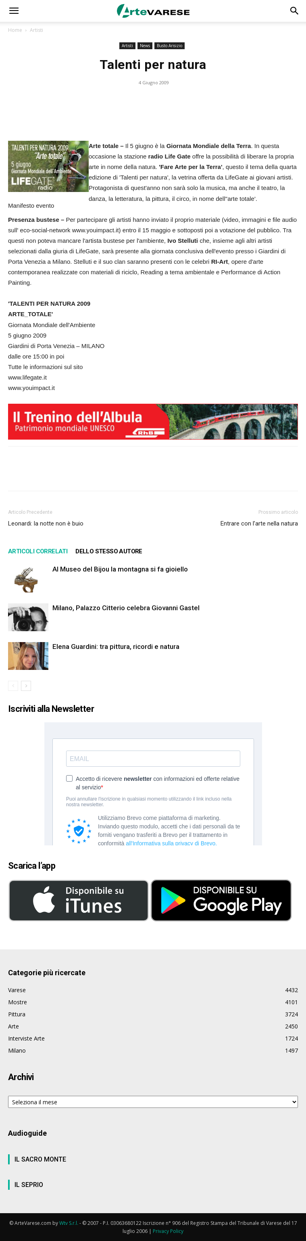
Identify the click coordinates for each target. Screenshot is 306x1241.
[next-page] (26, 686)
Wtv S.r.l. (68, 1223)
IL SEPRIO (29, 1185)
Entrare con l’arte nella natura (259, 523)
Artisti (36, 30)
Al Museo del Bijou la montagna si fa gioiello (120, 569)
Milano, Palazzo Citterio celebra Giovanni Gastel (126, 608)
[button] (14, 11)
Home (15, 30)
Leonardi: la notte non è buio (45, 523)
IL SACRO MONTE (40, 1159)
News (145, 45)
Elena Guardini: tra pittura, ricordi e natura (115, 646)
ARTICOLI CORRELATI (37, 551)
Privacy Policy (168, 1231)
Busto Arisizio (169, 45)
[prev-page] (13, 686)
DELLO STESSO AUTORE (108, 551)
